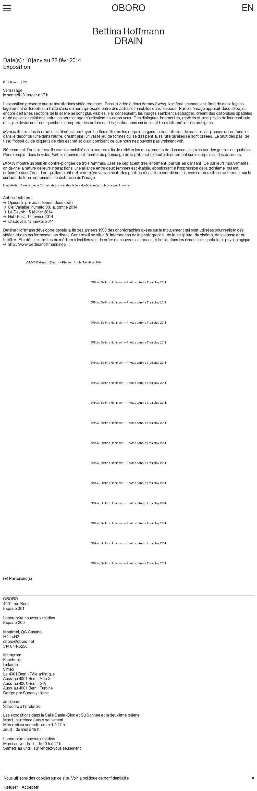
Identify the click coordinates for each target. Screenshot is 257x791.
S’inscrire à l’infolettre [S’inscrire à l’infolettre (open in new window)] (22, 706)
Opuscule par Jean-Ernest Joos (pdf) (40, 202)
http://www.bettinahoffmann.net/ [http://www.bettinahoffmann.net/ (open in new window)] (37, 244)
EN (248, 7)
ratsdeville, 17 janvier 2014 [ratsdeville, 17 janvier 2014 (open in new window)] (31, 221)
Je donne (11, 701)
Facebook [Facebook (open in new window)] (12, 659)
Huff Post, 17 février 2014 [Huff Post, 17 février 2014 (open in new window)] (30, 216)
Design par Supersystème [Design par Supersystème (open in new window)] (26, 693)
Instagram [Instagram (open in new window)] (12, 655)
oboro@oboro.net (18, 641)
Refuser (11, 787)
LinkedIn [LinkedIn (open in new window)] (10, 664)
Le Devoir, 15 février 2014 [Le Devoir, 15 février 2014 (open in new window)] (30, 212)
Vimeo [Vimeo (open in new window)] (8, 669)
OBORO (128, 7)
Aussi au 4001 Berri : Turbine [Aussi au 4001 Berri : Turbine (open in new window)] (28, 688)
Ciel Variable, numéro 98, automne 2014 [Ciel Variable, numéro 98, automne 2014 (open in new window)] (42, 207)
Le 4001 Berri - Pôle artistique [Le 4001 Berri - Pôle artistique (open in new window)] (29, 674)
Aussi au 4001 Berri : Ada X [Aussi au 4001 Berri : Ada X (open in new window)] (27, 678)
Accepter (30, 787)
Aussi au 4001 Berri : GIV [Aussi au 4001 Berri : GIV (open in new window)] (24, 683)
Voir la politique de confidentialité (100, 778)
